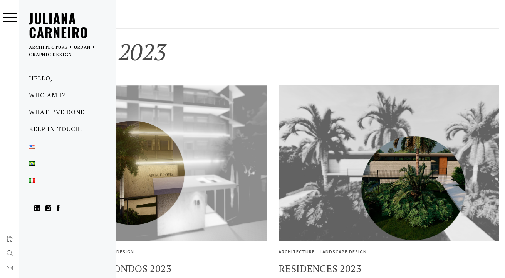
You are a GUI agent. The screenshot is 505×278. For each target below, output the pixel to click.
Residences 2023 (357, 241)
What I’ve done (56, 112)
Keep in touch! (55, 129)
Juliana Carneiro (58, 25)
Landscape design (186, 225)
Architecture (139, 225)
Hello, (41, 78)
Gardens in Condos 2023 (184, 241)
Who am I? (47, 95)
